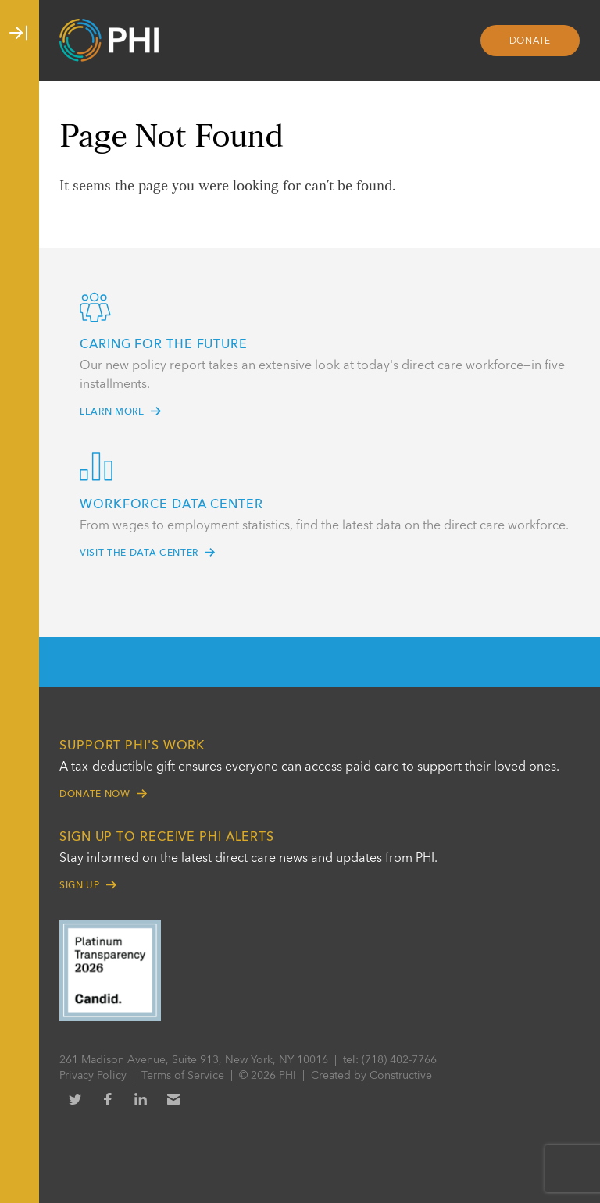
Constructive (401, 1075)
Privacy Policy (93, 1075)
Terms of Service (182, 1075)
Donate (530, 41)
